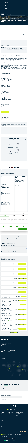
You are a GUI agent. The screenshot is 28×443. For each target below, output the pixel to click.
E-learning (17, 416)
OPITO (1, 413)
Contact (6, 10)
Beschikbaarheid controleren (22, 278)
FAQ (6, 5)
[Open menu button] (6, 14)
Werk (6, 8)
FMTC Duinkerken (3, 350)
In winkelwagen (24, 296)
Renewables (9, 414)
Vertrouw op (2, 388)
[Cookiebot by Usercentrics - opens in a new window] (24, 213)
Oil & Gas (9, 413)
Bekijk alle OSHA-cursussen (14, 332)
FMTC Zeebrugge (10, 343)
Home (1, 18)
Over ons (13, 434)
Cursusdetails (15, 278)
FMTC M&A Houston (3, 345)
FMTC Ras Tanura (3, 359)
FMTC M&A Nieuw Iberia (4, 343)
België (1, 426)
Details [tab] (14, 215)
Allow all (23, 229)
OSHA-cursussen (8, 18)
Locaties (6, 2)
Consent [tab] (5, 215)
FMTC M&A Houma (3, 344)
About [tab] (23, 215)
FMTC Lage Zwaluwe (10, 351)
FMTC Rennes (2, 351)
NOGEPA (2, 414)
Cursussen (4, 18)
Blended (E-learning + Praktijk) (18, 415)
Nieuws (20, 434)
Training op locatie (18, 413)
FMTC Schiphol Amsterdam (11, 350)
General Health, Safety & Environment (11, 417)
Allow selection (14, 229)
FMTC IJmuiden (10, 356)
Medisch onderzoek (23, 434)
